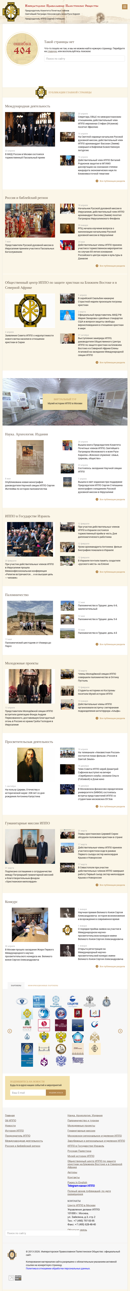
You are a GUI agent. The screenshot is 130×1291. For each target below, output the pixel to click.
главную (52, 51)
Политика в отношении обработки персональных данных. (58, 1268)
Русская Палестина (79, 1150)
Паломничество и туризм (83, 1120)
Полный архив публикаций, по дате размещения (89, 1192)
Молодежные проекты (81, 1125)
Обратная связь (77, 1229)
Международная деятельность (24, 1140)
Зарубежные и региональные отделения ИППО (96, 1140)
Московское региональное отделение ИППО (95, 1135)
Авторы (72, 1172)
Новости (10, 1125)
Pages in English (77, 1182)
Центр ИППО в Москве (81, 1205)
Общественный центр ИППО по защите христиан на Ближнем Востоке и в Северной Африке (95, 1164)
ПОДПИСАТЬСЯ (56, 1093)
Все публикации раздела (112, 181)
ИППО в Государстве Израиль (86, 1145)
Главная (10, 1115)
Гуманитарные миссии (81, 1130)
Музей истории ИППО (81, 1155)
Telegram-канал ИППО (81, 1185)
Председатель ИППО (17, 1135)
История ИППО (14, 1130)
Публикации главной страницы (70, 92)
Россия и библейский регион (22, 1145)
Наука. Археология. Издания (85, 1115)
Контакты (74, 1177)
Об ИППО (10, 1120)
